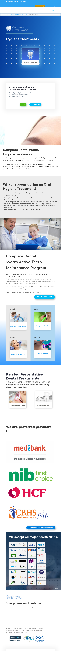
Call (24, 104)
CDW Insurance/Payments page (41, 527)
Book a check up (44, 297)
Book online (36, 104)
